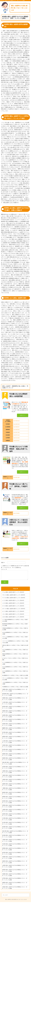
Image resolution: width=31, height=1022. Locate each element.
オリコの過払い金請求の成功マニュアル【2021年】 (13, 607)
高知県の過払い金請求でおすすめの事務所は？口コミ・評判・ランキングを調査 (14, 726)
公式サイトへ (22, 415)
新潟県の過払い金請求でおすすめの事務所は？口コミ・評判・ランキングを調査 (14, 829)
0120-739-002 (16, 513)
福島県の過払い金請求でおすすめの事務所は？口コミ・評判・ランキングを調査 (14, 863)
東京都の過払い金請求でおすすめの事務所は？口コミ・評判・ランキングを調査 (14, 837)
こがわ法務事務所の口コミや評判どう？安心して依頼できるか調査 (15, 685)
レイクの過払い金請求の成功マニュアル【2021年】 (13, 602)
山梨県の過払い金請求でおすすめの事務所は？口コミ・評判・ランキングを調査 (14, 812)
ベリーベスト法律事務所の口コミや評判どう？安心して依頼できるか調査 (15, 643)
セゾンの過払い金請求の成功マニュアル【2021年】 (13, 613)
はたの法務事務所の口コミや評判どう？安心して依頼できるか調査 (15, 669)
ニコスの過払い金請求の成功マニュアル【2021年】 (13, 604)
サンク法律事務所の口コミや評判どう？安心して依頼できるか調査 (15, 665)
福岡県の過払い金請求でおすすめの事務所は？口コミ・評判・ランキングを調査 (14, 722)
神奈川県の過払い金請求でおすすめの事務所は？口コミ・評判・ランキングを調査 (15, 833)
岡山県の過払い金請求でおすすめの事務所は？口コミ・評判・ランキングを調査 (14, 752)
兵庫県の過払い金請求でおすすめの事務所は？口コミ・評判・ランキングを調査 (14, 773)
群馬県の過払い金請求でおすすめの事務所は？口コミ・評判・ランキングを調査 (14, 850)
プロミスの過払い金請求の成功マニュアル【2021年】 (13, 596)
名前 (3, 562)
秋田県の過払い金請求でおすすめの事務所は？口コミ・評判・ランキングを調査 (14, 872)
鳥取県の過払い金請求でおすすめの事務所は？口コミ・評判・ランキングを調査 (14, 760)
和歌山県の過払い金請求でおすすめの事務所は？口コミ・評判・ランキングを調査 (15, 764)
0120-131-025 (16, 437)
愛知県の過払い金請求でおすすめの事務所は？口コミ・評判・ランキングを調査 (14, 795)
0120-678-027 (16, 440)
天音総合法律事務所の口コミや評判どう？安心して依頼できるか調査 (15, 630)
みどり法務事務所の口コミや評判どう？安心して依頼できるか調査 (15, 673)
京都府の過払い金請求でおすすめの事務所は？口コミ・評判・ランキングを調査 (14, 782)
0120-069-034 (16, 429)
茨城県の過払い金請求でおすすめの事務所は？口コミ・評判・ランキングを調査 (14, 859)
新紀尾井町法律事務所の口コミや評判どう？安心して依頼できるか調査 (15, 626)
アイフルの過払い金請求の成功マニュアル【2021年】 (13, 599)
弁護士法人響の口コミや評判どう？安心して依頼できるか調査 (15, 647)
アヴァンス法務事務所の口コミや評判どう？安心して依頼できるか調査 (15, 639)
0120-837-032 (16, 477)
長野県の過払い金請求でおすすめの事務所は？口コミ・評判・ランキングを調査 (14, 807)
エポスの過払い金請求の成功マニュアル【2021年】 (13, 618)
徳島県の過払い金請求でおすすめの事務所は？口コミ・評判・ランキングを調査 (14, 739)
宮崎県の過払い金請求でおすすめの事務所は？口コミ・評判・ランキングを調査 (14, 700)
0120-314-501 (16, 549)
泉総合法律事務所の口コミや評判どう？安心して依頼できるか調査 (15, 656)
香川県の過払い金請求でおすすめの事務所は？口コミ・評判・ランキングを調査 (14, 734)
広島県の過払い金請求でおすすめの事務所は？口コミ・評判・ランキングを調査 (14, 747)
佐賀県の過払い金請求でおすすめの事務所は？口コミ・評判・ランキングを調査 (14, 717)
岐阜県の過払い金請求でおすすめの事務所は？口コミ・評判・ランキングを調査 (14, 803)
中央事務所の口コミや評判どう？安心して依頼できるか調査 (15, 688)
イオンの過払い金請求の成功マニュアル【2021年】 (13, 615)
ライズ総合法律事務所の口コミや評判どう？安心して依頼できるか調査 (15, 622)
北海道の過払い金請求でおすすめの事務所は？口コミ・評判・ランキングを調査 (14, 889)
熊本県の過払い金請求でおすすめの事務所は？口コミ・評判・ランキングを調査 (14, 709)
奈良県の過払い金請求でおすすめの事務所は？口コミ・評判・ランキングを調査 (14, 769)
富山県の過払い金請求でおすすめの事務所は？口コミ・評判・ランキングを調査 (14, 825)
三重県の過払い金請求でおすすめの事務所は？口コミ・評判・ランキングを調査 (14, 790)
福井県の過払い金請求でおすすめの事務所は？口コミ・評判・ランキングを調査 (14, 816)
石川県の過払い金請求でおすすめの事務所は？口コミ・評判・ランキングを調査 (14, 820)
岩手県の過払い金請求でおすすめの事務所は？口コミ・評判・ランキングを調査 (14, 880)
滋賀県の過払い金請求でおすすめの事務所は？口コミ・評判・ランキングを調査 (14, 786)
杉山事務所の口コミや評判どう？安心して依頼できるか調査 (15, 677)
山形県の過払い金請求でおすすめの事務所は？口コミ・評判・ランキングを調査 (14, 868)
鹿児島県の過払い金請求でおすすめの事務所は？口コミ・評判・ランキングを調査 (15, 696)
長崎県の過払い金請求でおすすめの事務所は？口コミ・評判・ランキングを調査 (14, 713)
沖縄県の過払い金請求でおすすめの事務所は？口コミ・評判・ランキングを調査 (14, 692)
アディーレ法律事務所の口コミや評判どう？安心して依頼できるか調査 (15, 680)
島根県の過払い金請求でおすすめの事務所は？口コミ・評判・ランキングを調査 (14, 756)
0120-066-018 (16, 420)
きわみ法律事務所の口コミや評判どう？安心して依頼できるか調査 (15, 635)
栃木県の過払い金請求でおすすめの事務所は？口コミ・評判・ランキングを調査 (14, 855)
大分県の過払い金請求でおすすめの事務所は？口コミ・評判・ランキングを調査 (14, 704)
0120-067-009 (16, 432)
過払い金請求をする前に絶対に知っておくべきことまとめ (19, 8)
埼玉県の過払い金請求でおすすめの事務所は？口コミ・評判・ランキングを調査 (14, 846)
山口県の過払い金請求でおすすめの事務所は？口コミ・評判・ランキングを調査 (14, 743)
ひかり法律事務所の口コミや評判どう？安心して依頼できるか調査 (15, 652)
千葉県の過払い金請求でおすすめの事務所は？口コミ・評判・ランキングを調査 (14, 842)
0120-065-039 (16, 424)
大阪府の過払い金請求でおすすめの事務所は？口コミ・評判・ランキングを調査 (14, 777)
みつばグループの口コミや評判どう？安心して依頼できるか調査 (15, 660)
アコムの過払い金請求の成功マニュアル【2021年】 (13, 593)
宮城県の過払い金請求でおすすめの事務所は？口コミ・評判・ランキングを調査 (14, 876)
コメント (4, 569)
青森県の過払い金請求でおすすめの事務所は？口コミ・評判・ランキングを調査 (14, 885)
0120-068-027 (16, 426)
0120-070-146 (16, 435)
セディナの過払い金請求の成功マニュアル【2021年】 (13, 610)
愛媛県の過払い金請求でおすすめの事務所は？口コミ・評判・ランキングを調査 (14, 730)
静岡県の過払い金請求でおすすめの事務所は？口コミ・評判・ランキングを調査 (14, 799)
